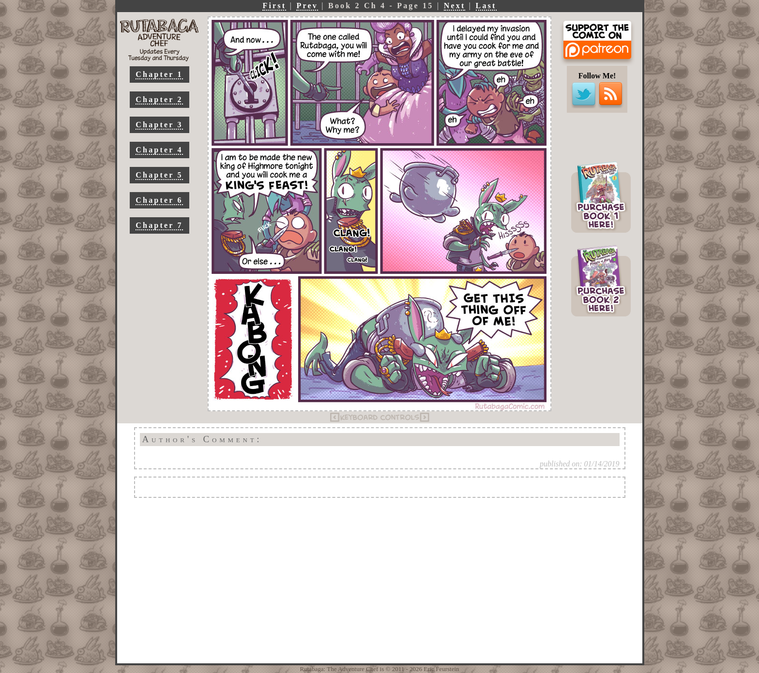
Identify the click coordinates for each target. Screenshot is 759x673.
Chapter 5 (159, 175)
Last (486, 5)
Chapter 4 (159, 150)
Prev (307, 5)
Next (455, 5)
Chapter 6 (159, 200)
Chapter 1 (159, 74)
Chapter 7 (159, 225)
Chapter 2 (159, 99)
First (274, 5)
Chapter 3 (159, 124)
